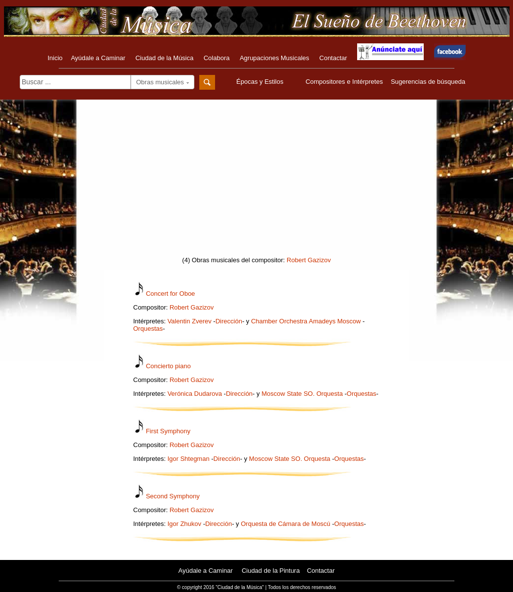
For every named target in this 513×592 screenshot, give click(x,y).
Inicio (54, 58)
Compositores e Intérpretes (344, 81)
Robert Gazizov (309, 260)
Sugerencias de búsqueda (428, 81)
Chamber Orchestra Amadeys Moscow (306, 321)
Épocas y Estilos (261, 81)
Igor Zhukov (184, 523)
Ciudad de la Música (164, 58)
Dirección (229, 321)
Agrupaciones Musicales (274, 58)
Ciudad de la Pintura (271, 570)
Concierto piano (168, 366)
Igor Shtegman (188, 458)
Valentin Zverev (189, 321)
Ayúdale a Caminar (98, 58)
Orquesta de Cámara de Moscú (285, 523)
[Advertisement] (256, 181)
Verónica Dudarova (194, 393)
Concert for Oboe (170, 293)
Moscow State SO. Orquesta (302, 393)
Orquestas (148, 328)
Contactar (333, 58)
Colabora (217, 58)
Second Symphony (173, 496)
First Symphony (168, 431)
